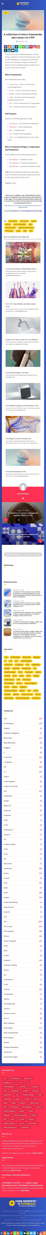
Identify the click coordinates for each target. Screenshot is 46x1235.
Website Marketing (11, 1047)
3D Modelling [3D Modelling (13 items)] (15, 657)
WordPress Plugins (11, 1057)
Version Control (10, 1013)
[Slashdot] (5, 50)
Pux (10, 134)
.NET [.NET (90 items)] (6, 657)
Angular (7, 728)
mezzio (8, 224)
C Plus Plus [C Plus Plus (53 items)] (8, 665)
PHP (6, 13)
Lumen (11, 90)
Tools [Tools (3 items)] (35, 691)
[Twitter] (12, 46)
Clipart (6, 777)
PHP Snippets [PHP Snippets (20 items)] (9, 683)
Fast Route (12, 127)
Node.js (6, 897)
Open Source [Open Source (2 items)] (9, 680)
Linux (5, 883)
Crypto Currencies (11, 786)
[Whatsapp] (20, 46)
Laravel (6, 878)
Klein (10, 130)
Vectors (7, 1009)
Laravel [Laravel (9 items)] (7, 676)
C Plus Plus (8, 757)
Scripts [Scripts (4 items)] (14, 687)
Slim (10, 107)
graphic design (32, 1183)
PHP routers (9, 231)
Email (31, 65)
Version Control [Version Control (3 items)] (27, 694)
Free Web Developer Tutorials (17, 373)
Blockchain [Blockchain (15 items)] (26, 657)
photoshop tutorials (10, 1185)
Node (6, 893)
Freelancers (8, 830)
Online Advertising (10, 902)
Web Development (11, 1033)
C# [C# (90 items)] (10, 661)
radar (18, 231)
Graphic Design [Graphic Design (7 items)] (10, 672)
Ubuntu (6, 999)
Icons (6, 854)
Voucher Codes (20, 1223)
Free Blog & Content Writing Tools (18, 439)
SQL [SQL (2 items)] (29, 691)
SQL (5, 975)
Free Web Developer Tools (16, 472)
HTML (6, 849)
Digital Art (7, 806)
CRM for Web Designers (20, 1225)
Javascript (8, 868)
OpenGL (7, 912)
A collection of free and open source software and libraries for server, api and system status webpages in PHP (27, 604)
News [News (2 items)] (21, 676)
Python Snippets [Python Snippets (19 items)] (30, 683)
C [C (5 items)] (5, 661)
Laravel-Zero (13, 84)
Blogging (7, 748)
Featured (7, 810)
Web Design (8, 1028)
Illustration (8, 864)
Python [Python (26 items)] (19, 683)
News (6, 888)
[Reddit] (9, 46)
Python (6, 936)
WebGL (6, 1042)
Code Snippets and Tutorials (31, 211)
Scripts (6, 955)
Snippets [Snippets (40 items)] (23, 687)
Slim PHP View (13, 166)
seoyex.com (21, 410)
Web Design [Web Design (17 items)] (9, 698)
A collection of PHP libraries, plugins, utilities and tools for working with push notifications (27, 622)
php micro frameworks (26, 228)
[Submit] (39, 554)
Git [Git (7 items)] (35, 668)
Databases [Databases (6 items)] (35, 665)
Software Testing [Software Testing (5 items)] (10, 691)
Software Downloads (7, 1223)
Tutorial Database (34, 1225)
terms (27, 1211)
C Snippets (8, 762)
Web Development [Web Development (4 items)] (22, 698)
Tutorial (6, 989)
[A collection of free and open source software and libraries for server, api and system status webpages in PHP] (7, 603)
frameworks (13, 221)
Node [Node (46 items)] (28, 676)
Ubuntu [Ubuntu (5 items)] (16, 694)
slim (31, 231)
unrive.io (25, 344)
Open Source (9, 907)
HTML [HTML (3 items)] (20, 672)
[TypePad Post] (12, 50)
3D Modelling (25, 269)
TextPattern (8, 980)
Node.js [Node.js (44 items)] (36, 676)
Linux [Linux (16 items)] (14, 676)
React (6, 946)
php (30, 224)
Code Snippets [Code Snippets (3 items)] (26, 661)
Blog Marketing (9, 743)
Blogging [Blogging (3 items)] (36, 657)
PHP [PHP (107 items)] (18, 680)
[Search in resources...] (23, 554)
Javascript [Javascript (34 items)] (29, 672)
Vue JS (6, 1018)
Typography (8, 994)
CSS (5, 791)
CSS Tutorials (30, 1223)
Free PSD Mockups (13, 269)
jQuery (6, 873)
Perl (5, 917)
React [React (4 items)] (7, 687)
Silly (10, 103)
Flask (6, 820)
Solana (6, 970)
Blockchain (8, 738)
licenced (14, 211)
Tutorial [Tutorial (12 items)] (7, 694)
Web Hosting (8, 1038)
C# (5, 767)
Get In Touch (38, 1153)
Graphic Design (9, 844)
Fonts (6, 825)
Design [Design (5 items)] (7, 668)
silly (25, 231)
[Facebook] (5, 46)
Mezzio (11, 94)
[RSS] (38, 46)
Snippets (7, 960)
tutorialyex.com (10, 377)
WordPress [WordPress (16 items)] (36, 698)
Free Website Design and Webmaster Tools (22, 406)
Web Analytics (9, 1023)
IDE (5, 859)
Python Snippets (10, 941)
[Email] (23, 46)
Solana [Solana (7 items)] (22, 691)
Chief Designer (23, 494)
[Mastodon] (27, 46)
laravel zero (24, 221)
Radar (11, 97)
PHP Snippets (9, 931)
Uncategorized (9, 1004)
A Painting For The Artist (11, 1183)
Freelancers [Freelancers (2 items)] (26, 668)
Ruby (5, 951)
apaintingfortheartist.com (13, 275)
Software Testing (10, 965)
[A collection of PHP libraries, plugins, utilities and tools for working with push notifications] (7, 622)
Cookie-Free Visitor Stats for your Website (22, 340)
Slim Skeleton (13, 160)
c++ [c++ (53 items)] (16, 661)
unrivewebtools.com (21, 311)
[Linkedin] (9, 50)
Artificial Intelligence (11, 733)
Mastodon (25, 1191)
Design (6, 801)
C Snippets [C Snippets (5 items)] (19, 665)
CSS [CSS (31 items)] (27, 665)
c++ (5, 772)
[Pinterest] (31, 46)
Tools (6, 984)
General (7, 835)
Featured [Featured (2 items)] (16, 668)
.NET (5, 719)
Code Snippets (9, 781)
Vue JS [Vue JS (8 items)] (38, 694)
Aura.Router (13, 124)
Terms (20, 197)
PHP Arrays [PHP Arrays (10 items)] (26, 680)
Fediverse (7, 815)
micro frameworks (20, 224)
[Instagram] (34, 46)
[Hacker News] (16, 50)
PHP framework (10, 228)
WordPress (8, 1052)
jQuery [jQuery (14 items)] (38, 672)
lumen (34, 221)
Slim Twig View (14, 163)
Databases (8, 796)
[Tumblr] (16, 46)
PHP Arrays (8, 926)
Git (5, 839)
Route (11, 137)
